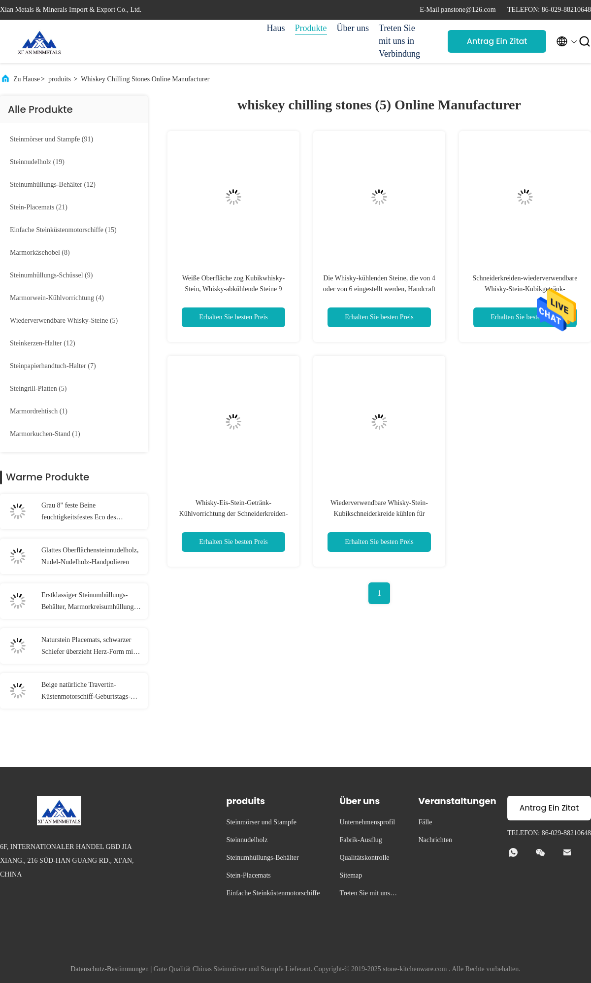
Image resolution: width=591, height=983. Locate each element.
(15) (63, 230)
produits (59, 79)
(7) (53, 366)
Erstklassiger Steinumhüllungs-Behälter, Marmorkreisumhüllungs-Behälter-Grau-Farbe (90, 602)
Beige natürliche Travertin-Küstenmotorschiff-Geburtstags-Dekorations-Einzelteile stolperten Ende (88, 692)
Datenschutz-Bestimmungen (109, 969)
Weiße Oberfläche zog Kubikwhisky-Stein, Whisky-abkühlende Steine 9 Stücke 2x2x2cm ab (233, 289)
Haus (276, 28)
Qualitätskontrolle (364, 857)
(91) (51, 139)
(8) (40, 252)
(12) (53, 184)
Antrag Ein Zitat (497, 41)
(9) (51, 275)
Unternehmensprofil (367, 822)
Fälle (425, 822)
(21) (38, 207)
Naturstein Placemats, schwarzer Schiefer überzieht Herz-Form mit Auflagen (88, 647)
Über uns (353, 28)
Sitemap (350, 875)
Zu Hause (26, 79)
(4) (57, 298)
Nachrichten (435, 840)
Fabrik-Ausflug (360, 840)
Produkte (311, 28)
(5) (64, 320)
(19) (37, 162)
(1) (38, 411)
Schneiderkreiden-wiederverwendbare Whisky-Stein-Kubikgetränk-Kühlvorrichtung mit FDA (524, 289)
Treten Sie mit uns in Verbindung (399, 41)
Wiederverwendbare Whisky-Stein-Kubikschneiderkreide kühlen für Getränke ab (379, 513)
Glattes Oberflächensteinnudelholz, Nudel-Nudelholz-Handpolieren (89, 556)
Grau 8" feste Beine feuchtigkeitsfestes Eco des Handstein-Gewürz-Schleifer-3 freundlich (83, 512)
